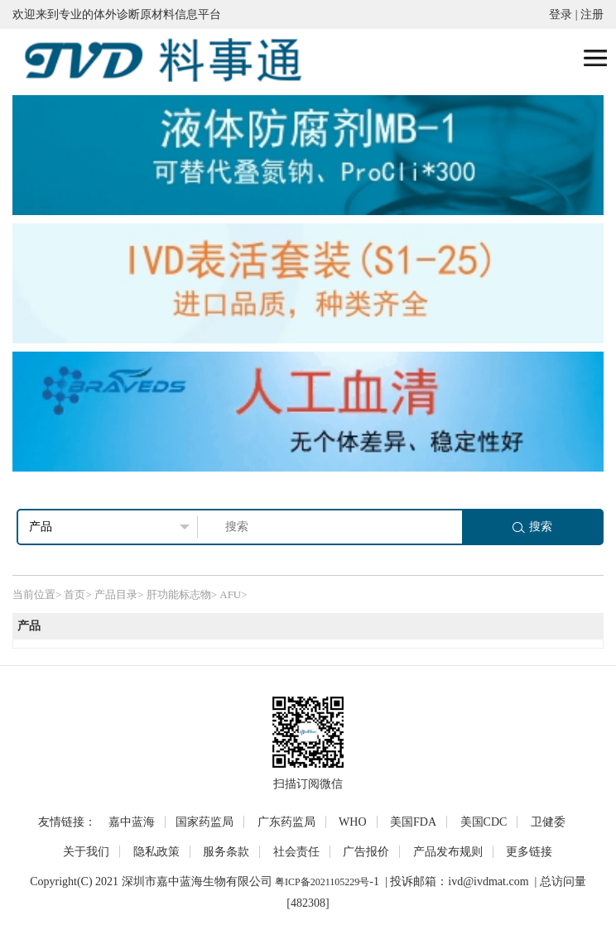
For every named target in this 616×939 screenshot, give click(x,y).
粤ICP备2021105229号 (322, 882)
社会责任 (296, 852)
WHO (352, 822)
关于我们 (86, 852)
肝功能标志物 (179, 594)
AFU (230, 594)
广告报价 (366, 852)
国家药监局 (204, 822)
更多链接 (529, 852)
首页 (74, 594)
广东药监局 (286, 822)
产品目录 (115, 594)
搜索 (532, 526)
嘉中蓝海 (131, 822)
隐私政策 (156, 852)
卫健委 (548, 822)
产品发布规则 (448, 852)
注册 (592, 14)
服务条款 (226, 852)
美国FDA (413, 822)
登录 (560, 14)
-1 (374, 881)
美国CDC (484, 822)
